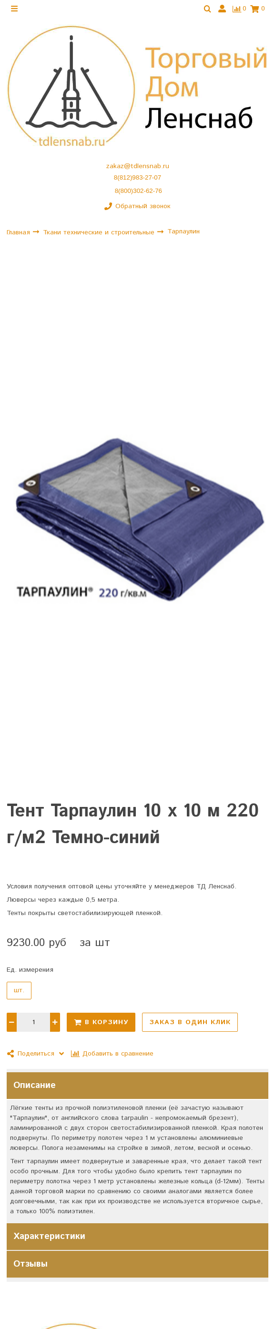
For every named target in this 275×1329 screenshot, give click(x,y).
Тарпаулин (183, 231)
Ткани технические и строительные (100, 232)
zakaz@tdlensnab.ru (137, 166)
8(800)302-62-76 (138, 190)
